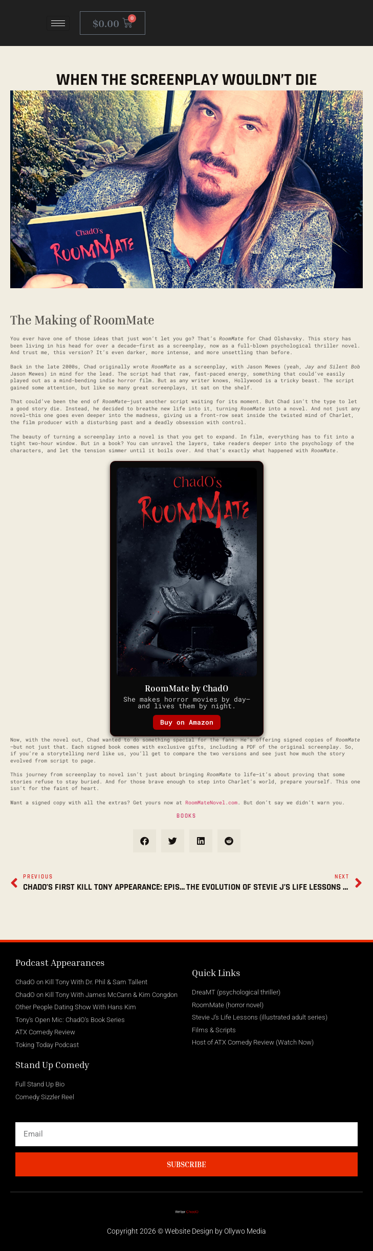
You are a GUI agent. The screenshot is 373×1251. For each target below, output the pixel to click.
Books (186, 816)
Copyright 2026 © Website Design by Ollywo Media (186, 1231)
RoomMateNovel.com (211, 802)
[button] (144, 840)
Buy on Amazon (186, 722)
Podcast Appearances (60, 962)
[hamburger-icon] (58, 23)
